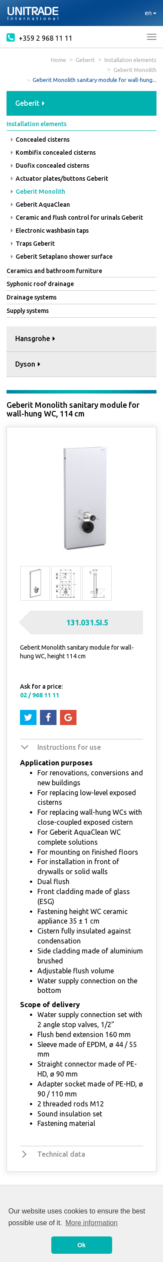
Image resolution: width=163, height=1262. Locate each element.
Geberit (85, 60)
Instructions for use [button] (69, 747)
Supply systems (28, 310)
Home (58, 60)
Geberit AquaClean (40, 204)
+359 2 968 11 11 (40, 37)
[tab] (81, 104)
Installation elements (130, 60)
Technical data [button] (61, 1154)
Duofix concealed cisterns (50, 165)
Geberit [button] (30, 103)
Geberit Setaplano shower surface (62, 256)
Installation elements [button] (37, 123)
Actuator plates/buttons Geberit (59, 178)
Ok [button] (81, 1245)
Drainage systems (32, 297)
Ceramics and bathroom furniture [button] (54, 270)
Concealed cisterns (40, 139)
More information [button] (91, 1222)
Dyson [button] (27, 364)
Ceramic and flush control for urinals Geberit (77, 217)
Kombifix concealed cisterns (53, 152)
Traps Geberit (33, 243)
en (150, 13)
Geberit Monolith (134, 70)
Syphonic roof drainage (40, 283)
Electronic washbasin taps (50, 230)
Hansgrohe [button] (35, 338)
